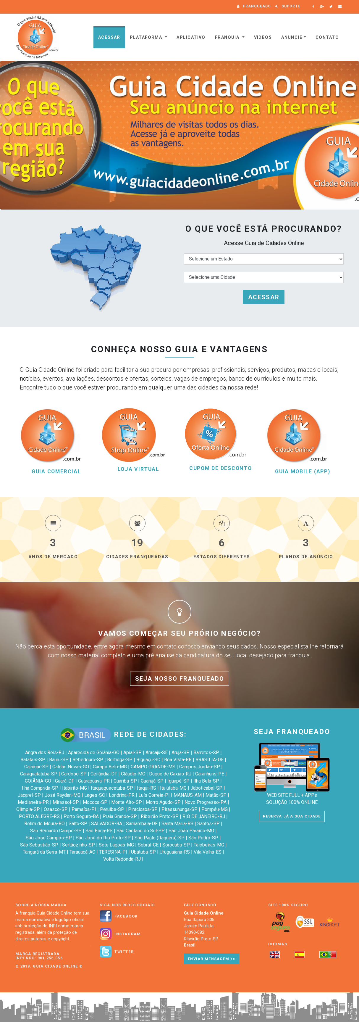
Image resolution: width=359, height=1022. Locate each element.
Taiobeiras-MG (209, 845)
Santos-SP (208, 823)
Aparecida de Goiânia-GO (93, 752)
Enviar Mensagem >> (211, 959)
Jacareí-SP (29, 795)
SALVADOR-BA (106, 823)
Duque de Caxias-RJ (170, 774)
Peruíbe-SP (112, 809)
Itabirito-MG (74, 788)
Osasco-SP (56, 809)
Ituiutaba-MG (173, 788)
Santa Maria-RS (177, 823)
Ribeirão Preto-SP (160, 816)
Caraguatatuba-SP (38, 774)
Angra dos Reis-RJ (44, 752)
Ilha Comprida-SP (40, 788)
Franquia (228, 37)
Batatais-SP (32, 759)
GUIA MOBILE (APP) (302, 471)
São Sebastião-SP (39, 845)
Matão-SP (216, 795)
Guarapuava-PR (94, 781)
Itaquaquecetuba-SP (112, 788)
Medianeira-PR (33, 802)
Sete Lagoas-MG (116, 845)
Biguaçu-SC (148, 759)
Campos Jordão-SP (199, 767)
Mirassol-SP (66, 802)
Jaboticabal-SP (206, 788)
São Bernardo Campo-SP (56, 830)
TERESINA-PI (113, 852)
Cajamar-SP (36, 767)
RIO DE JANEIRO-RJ (203, 816)
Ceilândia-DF (103, 774)
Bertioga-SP (119, 759)
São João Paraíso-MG (191, 830)
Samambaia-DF (142, 823)
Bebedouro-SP (87, 759)
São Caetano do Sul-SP (141, 830)
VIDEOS (263, 37)
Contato (327, 37)
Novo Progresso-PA (206, 802)
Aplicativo (191, 37)
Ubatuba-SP (143, 852)
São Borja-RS (99, 830)
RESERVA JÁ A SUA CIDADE (292, 816)
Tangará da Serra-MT (44, 852)
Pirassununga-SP (179, 809)
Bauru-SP (59, 759)
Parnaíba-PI (84, 809)
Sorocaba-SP (176, 845)
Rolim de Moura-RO (44, 823)
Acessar (109, 37)
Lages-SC (94, 795)
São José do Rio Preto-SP (103, 838)
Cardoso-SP (74, 774)
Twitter (124, 952)
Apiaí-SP (132, 752)
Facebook (126, 916)
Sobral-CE (148, 845)
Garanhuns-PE (209, 774)
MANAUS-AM (188, 795)
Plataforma (147, 37)
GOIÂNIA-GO (38, 781)
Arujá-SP (181, 752)
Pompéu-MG (214, 809)
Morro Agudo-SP (163, 802)
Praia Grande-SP (120, 816)
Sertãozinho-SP (78, 845)
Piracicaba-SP (143, 809)
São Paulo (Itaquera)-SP (160, 838)
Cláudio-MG (133, 774)
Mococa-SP (95, 802)
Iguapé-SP (178, 781)
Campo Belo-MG (110, 767)
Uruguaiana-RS (175, 852)
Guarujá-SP (152, 781)
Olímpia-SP (28, 809)
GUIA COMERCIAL (56, 471)
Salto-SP (78, 823)
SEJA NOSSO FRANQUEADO (179, 678)
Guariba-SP (125, 781)
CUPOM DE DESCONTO (220, 468)
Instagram (127, 934)
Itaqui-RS (146, 788)
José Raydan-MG (62, 795)
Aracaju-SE (156, 752)
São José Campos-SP (49, 838)
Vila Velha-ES (207, 852)
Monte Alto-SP (126, 802)
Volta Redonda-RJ (122, 859)
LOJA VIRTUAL (138, 469)
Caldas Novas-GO (70, 767)
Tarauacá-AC (82, 852)
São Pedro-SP (203, 838)
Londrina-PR (122, 795)
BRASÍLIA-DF (209, 759)
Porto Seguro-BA (81, 816)
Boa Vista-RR (178, 759)
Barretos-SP (206, 752)
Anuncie (292, 37)
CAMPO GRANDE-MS (153, 767)
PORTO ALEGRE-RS (39, 816)
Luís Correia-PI (154, 795)
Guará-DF (64, 781)
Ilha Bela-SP (206, 781)
